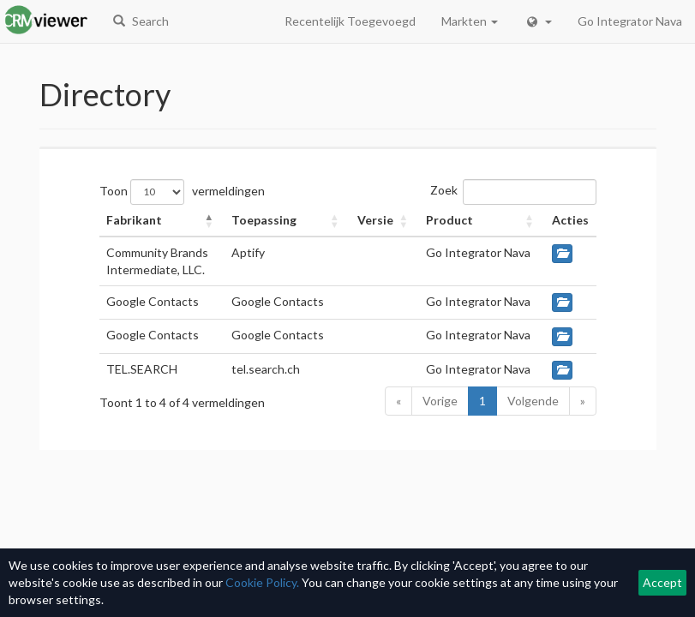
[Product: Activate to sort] (482, 221)
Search (141, 21)
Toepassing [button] (264, 220)
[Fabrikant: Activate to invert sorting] (162, 221)
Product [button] (449, 220)
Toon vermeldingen (182, 192)
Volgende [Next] (533, 400)
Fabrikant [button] (134, 220)
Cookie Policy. (262, 582)
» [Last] (582, 400)
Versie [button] (375, 220)
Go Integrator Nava (630, 21)
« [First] (398, 400)
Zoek (444, 190)
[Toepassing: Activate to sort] (287, 221)
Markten (469, 21)
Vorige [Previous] (440, 400)
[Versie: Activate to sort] (385, 221)
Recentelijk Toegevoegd (350, 21)
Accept (662, 582)
